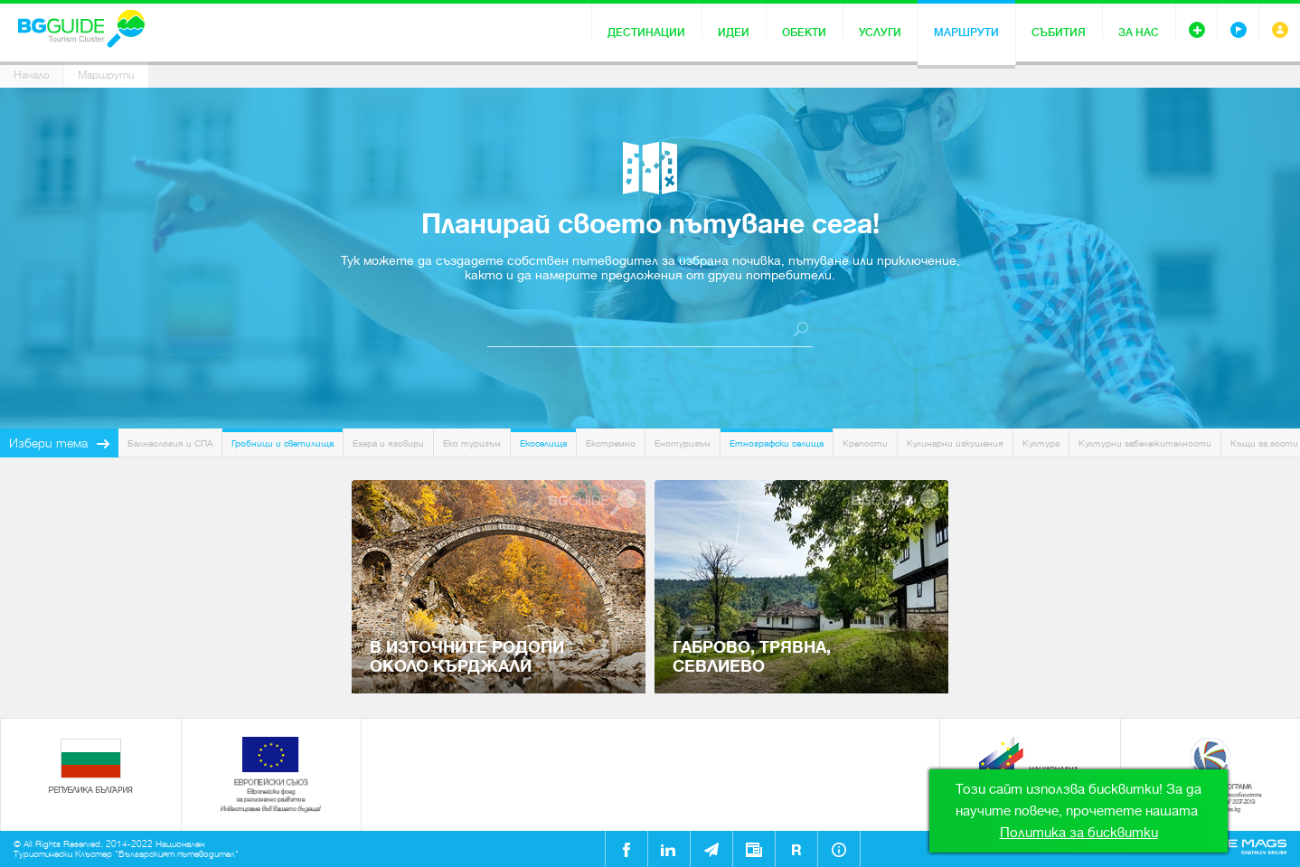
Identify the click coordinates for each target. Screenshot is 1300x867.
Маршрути (966, 32)
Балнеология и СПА (169, 443)
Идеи (733, 32)
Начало (32, 75)
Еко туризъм (472, 443)
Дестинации (646, 32)
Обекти (804, 32)
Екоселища (543, 443)
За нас (1138, 32)
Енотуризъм (683, 443)
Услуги (880, 32)
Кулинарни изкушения (955, 443)
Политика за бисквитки (1079, 833)
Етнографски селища (777, 443)
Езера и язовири (388, 443)
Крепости (865, 443)
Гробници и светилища (282, 443)
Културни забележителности (1145, 443)
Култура (1041, 443)
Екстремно (611, 443)
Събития (1059, 32)
